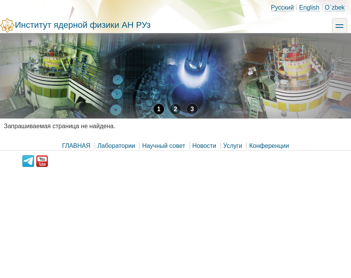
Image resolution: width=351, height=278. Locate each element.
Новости (204, 145)
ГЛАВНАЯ (76, 145)
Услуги (232, 145)
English (309, 7)
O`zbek (335, 7)
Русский (282, 7)
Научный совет (163, 145)
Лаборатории (116, 145)
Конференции (269, 145)
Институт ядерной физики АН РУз (82, 25)
